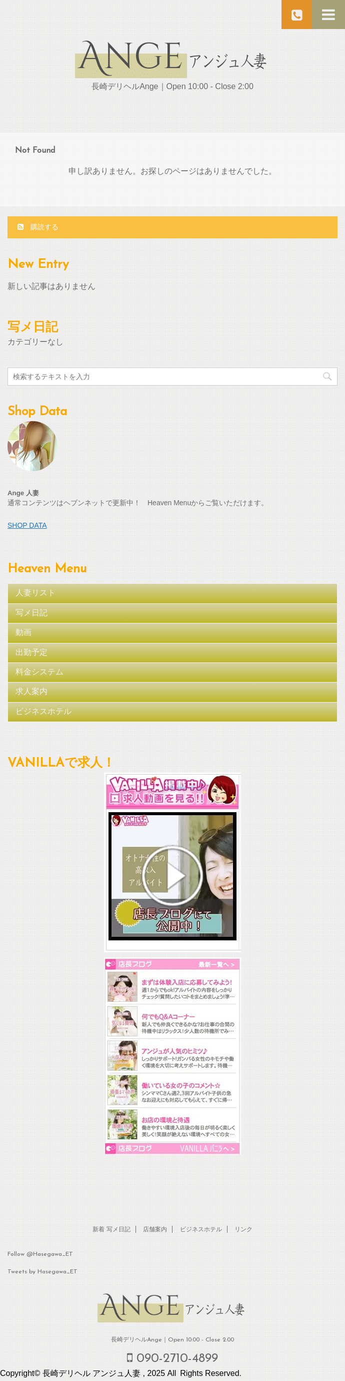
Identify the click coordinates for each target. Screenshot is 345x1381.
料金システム (40, 672)
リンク (243, 1230)
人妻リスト (36, 593)
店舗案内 (155, 1230)
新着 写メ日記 (111, 1230)
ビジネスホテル (44, 712)
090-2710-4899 (172, 1358)
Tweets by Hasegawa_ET (43, 1272)
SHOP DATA (27, 525)
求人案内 (32, 692)
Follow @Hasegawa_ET (40, 1254)
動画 (24, 633)
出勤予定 (32, 653)
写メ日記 (32, 613)
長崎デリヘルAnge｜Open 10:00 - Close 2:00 (172, 1340)
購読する (38, 227)
